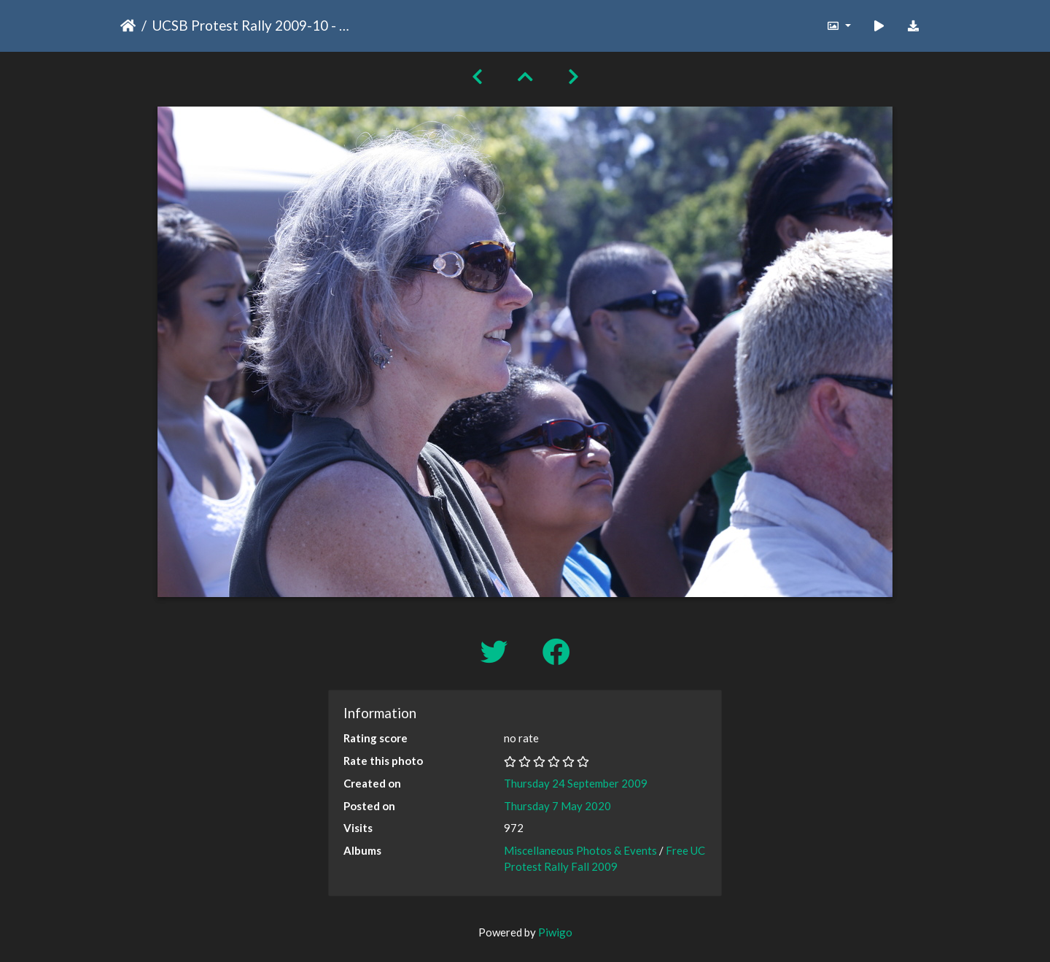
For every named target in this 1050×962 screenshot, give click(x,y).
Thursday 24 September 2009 (576, 783)
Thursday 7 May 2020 (557, 805)
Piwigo (555, 932)
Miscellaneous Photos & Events (580, 850)
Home (128, 25)
